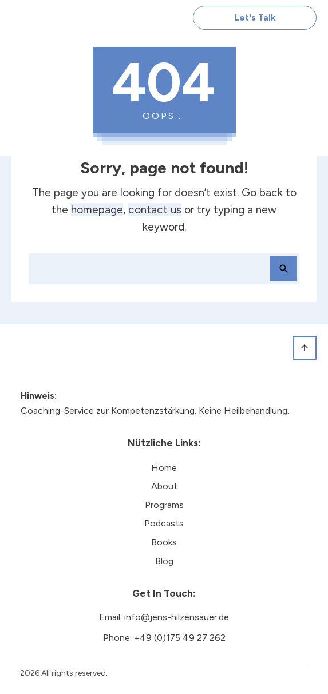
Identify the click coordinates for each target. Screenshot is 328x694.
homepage (97, 209)
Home (164, 467)
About (164, 486)
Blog (164, 561)
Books (164, 542)
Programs (164, 504)
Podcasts (164, 523)
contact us (154, 209)
